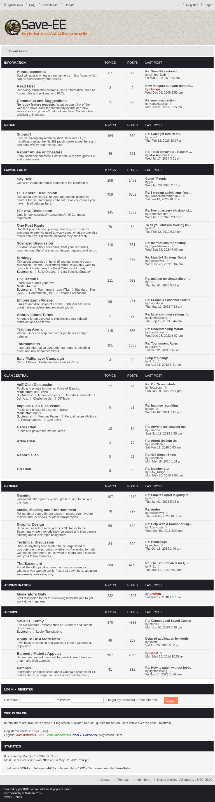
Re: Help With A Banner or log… (168, 524)
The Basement (29, 563)
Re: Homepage (156, 542)
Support (24, 134)
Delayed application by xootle (167, 638)
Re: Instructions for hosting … (167, 243)
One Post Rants (30, 225)
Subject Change (157, 358)
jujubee (154, 545)
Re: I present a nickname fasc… (168, 192)
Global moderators (58, 735)
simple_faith (157, 74)
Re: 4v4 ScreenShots (160, 454)
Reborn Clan (28, 455)
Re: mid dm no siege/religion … (168, 278)
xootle (153, 642)
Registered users (110, 735)
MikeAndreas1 (159, 155)
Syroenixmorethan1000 (165, 196)
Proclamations (29, 419)
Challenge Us (40, 398)
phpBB (22, 789)
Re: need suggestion (160, 100)
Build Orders (44, 271)
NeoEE (9, 125)
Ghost (153, 653)
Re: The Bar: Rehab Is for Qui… (168, 563)
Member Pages (46, 416)
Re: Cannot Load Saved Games (168, 620)
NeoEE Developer (85, 735)
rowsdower (156, 260)
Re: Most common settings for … (169, 314)
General (11, 486)
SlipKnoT (155, 430)
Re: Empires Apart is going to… (168, 495)
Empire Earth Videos (35, 300)
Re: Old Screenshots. (160, 384)
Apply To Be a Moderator (38, 639)
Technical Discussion (35, 542)
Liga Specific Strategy (74, 271)
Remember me (149, 700)
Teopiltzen (156, 387)
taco (35, 286)
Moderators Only (31, 594)
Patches (24, 668)
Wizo (44, 391)
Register (25, 689)
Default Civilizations (70, 293)
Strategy (24, 258)
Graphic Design (30, 524)
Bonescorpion (158, 213)
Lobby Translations (47, 631)
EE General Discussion (37, 193)
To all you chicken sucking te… (168, 225)
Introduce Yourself (76, 395)
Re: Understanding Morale (164, 329)
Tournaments (28, 344)
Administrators (26, 735)
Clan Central (16, 375)
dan (36, 391)
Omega (154, 89)
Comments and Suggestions (42, 101)
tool (152, 409)
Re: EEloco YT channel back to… (169, 300)
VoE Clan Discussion (35, 385)
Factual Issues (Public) (78, 416)
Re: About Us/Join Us (161, 440)
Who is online (15, 713)
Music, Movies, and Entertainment (46, 510)
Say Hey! (24, 179)
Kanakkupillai (158, 103)
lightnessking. (158, 317)
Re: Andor (152, 509)
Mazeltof (30, 793)
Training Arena (30, 329)
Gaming (24, 495)
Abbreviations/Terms (35, 315)
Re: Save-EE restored (161, 71)
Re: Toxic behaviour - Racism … (168, 151)
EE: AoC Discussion (34, 211)
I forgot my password (120, 700)
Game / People (156, 178)
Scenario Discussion (35, 243)
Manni (36, 413)
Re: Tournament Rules (161, 343)
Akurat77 (155, 346)
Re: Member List (157, 468)
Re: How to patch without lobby (168, 667)
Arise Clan (26, 441)
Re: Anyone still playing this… (167, 426)
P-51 (152, 228)
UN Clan (24, 469)
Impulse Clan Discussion (38, 406)
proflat (14, 793)
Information (15, 62)
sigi (151, 137)
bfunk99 (154, 624)
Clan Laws (51, 419)
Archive (11, 612)
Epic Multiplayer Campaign (40, 358)
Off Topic (61, 398)
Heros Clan (26, 427)
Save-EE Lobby (30, 621)
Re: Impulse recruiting (161, 405)
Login (8, 689)
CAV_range (157, 472)
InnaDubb (123, 768)
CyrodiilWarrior (159, 246)
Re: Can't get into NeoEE (163, 134)
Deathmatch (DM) (39, 293)
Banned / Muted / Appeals (39, 653)
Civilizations (27, 279)
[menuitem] (29, 5)
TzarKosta (156, 527)
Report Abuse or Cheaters (39, 152)
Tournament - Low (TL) (51, 289)
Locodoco (156, 303)
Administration (17, 585)
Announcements (31, 72)
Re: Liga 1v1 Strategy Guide (165, 257)
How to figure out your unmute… (169, 85)
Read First (26, 86)
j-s (151, 182)
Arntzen (155, 593)
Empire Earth (15, 170)
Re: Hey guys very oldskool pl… (168, 210)
